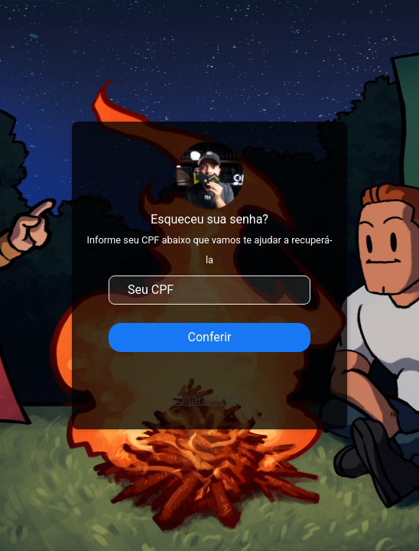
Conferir (210, 337)
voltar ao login (209, 400)
